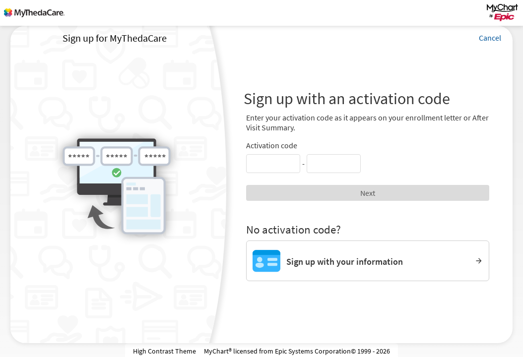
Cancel (490, 38)
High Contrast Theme (164, 351)
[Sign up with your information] (367, 260)
